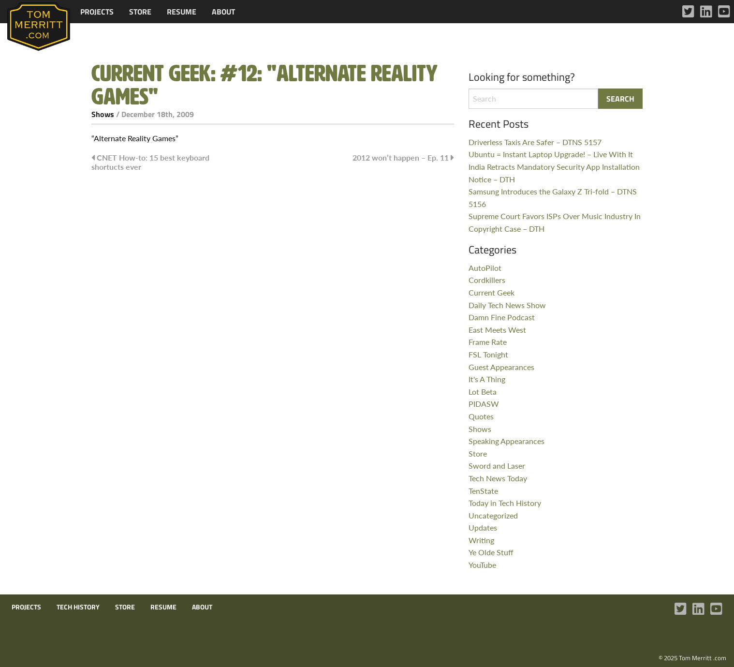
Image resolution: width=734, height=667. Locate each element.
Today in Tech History (505, 502)
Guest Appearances (501, 366)
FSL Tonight (488, 354)
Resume (181, 11)
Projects (97, 11)
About (223, 11)
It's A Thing (487, 379)
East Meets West (497, 329)
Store (140, 11)
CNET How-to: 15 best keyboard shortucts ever (150, 162)
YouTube (482, 564)
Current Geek (491, 292)
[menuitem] (97, 11)
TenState (483, 490)
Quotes (481, 416)
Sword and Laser (497, 465)
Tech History (78, 607)
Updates (483, 527)
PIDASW (484, 403)
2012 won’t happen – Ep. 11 (400, 157)
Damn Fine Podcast (502, 317)
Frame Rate (488, 341)
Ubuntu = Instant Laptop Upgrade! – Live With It (551, 154)
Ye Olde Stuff (491, 552)
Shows (102, 114)
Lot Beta (483, 391)
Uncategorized (493, 515)
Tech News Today (498, 478)
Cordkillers (487, 279)
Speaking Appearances (506, 440)
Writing (481, 540)
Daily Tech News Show (507, 305)
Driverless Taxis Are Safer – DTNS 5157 (535, 142)
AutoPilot (485, 267)
